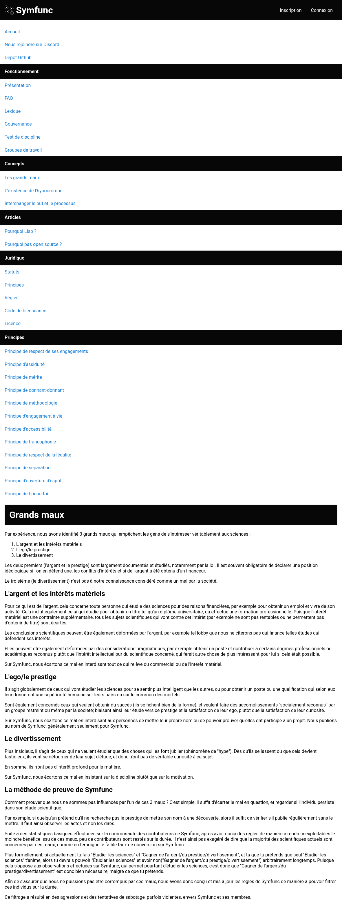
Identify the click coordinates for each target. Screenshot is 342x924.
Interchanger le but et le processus (40, 203)
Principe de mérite (23, 377)
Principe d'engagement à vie (33, 416)
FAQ (9, 98)
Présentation (18, 85)
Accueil (12, 32)
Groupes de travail (23, 150)
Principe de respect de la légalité (38, 455)
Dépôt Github (18, 57)
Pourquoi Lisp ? (20, 231)
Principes (14, 285)
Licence (13, 323)
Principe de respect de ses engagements (46, 351)
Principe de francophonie (30, 442)
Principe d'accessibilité (28, 429)
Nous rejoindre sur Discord (32, 44)
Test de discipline (23, 137)
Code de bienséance (25, 311)
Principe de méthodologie (31, 403)
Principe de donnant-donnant (34, 390)
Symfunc (29, 10)
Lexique (13, 111)
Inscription (290, 10)
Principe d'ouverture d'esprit (33, 480)
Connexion (322, 10)
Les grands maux (22, 177)
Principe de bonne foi (26, 494)
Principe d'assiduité (25, 364)
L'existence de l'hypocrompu (34, 190)
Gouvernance (18, 124)
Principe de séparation (28, 467)
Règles (12, 297)
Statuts (12, 272)
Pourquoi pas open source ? (33, 244)
